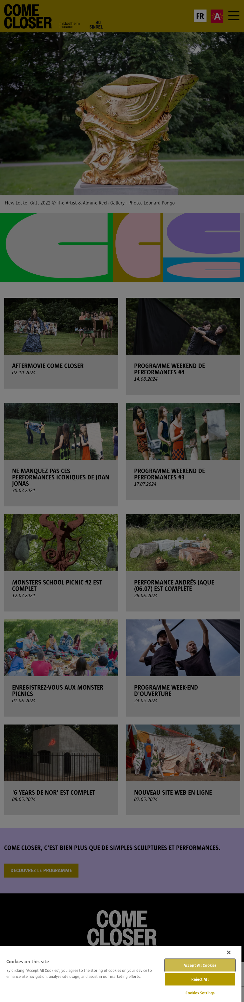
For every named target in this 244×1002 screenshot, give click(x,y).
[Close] (229, 952)
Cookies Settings (200, 993)
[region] (120, 973)
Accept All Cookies (200, 965)
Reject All (199, 979)
